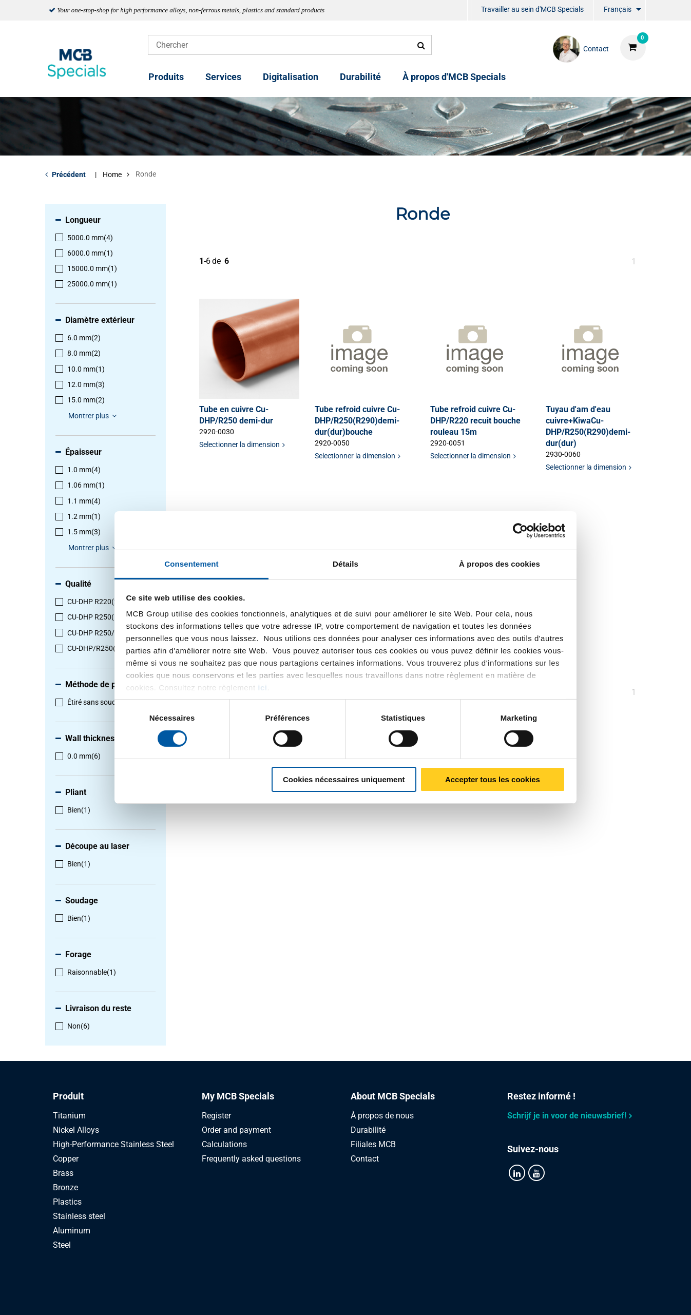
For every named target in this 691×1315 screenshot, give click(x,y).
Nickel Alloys (76, 1130)
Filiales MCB (373, 1144)
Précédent (69, 174)
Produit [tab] (68, 1096)
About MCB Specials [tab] (393, 1096)
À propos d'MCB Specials (454, 76)
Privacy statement (236, 1296)
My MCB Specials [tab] (238, 1096)
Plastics (67, 1202)
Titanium (69, 1115)
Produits (166, 76)
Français (617, 9)
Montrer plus (94, 416)
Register (216, 1115)
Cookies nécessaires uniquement (344, 779)
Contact (365, 1159)
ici (262, 687)
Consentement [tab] (191, 563)
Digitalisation (290, 76)
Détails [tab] (345, 563)
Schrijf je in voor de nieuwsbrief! (566, 1115)
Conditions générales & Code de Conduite (357, 1296)
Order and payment (236, 1130)
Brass (63, 1173)
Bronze (65, 1187)
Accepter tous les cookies (492, 779)
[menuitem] (469, 10)
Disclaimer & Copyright (488, 1296)
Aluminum (71, 1230)
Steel (62, 1245)
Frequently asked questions (251, 1159)
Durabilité (360, 76)
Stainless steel (79, 1216)
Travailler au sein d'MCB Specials (532, 9)
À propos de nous (382, 1115)
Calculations (224, 1144)
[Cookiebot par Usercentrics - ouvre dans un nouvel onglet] (520, 530)
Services (223, 76)
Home (112, 174)
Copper (66, 1159)
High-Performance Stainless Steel (113, 1144)
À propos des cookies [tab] (499, 563)
